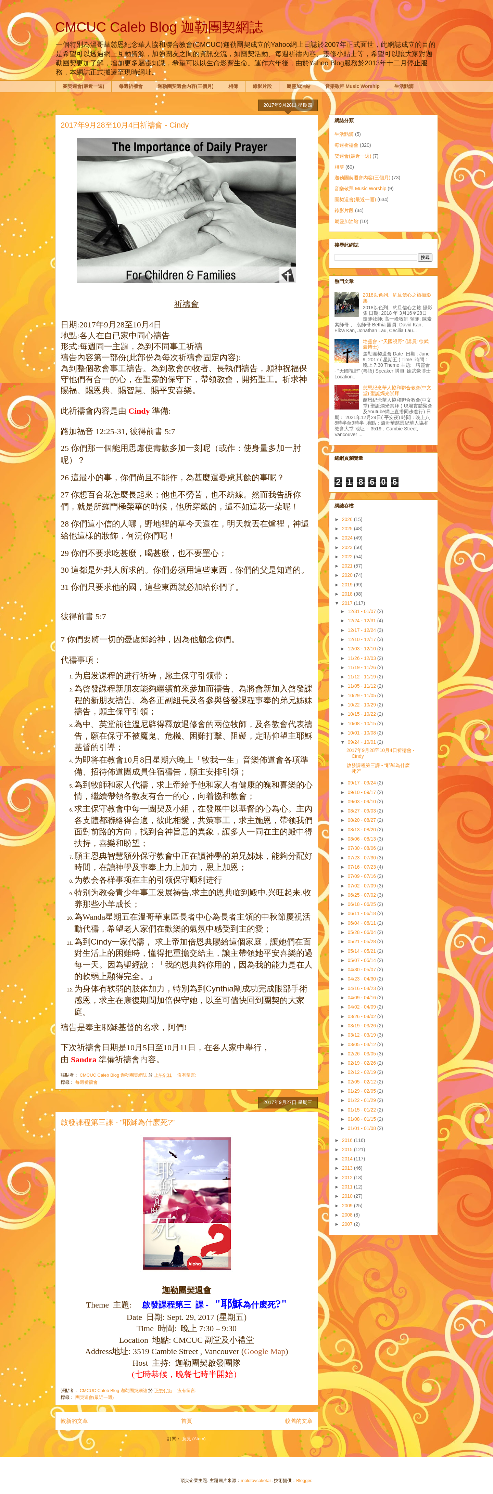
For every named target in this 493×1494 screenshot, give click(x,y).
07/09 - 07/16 (362, 876)
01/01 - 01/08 (362, 1128)
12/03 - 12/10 (362, 648)
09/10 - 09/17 (362, 792)
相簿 (233, 86)
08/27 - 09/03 (362, 811)
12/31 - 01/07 (362, 611)
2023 (348, 547)
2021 (348, 566)
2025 (348, 528)
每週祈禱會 (131, 86)
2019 (348, 584)
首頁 (186, 1421)
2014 (348, 1158)
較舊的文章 (299, 1421)
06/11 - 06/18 (362, 913)
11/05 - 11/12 (362, 686)
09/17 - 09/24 (362, 782)
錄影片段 (262, 86)
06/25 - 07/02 (362, 895)
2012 (348, 1177)
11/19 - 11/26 (362, 667)
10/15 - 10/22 (362, 714)
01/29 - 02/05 (362, 1091)
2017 (348, 603)
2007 (348, 1224)
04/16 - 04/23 (362, 988)
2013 (348, 1168)
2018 (348, 594)
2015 (348, 1149)
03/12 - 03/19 (362, 1035)
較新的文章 (74, 1421)
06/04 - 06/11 (362, 923)
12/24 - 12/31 (362, 620)
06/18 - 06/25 (362, 904)
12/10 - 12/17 (362, 639)
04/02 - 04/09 (362, 1007)
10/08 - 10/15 (362, 723)
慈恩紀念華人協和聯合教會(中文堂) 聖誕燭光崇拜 (397, 390)
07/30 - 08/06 (362, 848)
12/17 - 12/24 (362, 630)
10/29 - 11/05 (362, 695)
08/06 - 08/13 (362, 839)
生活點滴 (404, 86)
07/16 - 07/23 (362, 867)
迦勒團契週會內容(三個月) (185, 86)
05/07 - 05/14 (362, 960)
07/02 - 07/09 (362, 885)
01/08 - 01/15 (362, 1119)
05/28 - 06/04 (362, 932)
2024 (348, 538)
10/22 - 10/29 (362, 704)
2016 (348, 1140)
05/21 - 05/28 (362, 941)
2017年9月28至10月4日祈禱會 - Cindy (125, 125)
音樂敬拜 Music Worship (352, 86)
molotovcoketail (256, 1480)
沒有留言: (187, 1075)
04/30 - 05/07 (362, 969)
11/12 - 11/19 (362, 676)
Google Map (265, 1351)
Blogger (303, 1480)
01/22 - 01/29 (362, 1100)
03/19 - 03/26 (362, 1025)
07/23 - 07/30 (362, 857)
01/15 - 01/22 (362, 1110)
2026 (348, 519)
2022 (348, 556)
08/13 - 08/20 (362, 829)
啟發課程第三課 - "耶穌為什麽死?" (118, 1122)
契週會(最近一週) (352, 156)
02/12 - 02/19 (362, 1072)
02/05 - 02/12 (362, 1081)
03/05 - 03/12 (362, 1044)
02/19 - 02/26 (362, 1063)
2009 (348, 1205)
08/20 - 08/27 (362, 820)
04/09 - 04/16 (362, 997)
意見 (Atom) (194, 1438)
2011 (348, 1187)
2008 (348, 1215)
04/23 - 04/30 (362, 979)
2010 (348, 1196)
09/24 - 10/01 (362, 742)
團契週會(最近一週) (83, 86)
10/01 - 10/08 (362, 733)
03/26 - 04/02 (362, 1016)
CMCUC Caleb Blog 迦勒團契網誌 (159, 27)
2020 (348, 575)
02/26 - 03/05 (362, 1053)
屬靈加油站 (299, 86)
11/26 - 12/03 (362, 658)
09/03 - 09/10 (362, 801)
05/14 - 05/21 (362, 951)
